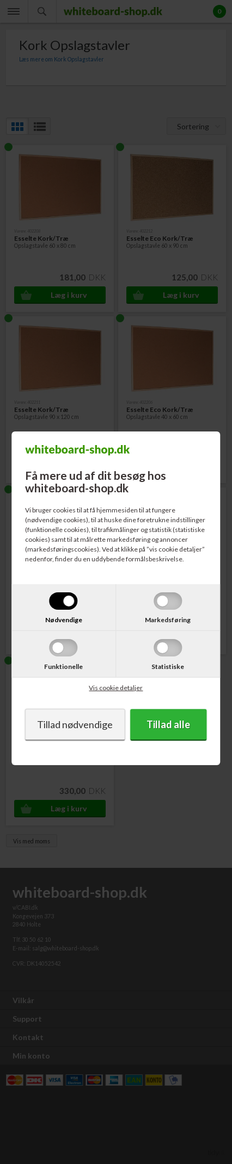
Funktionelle (63, 666)
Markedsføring (168, 620)
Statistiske (167, 666)
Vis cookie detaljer (116, 688)
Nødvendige (63, 620)
